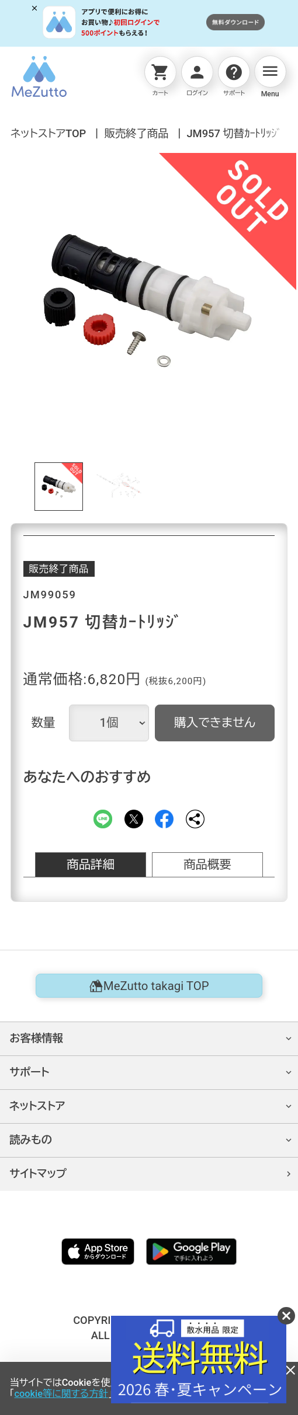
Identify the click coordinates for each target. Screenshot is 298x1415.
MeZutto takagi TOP (149, 986)
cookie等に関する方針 (61, 1393)
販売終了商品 (136, 133)
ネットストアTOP (48, 133)
